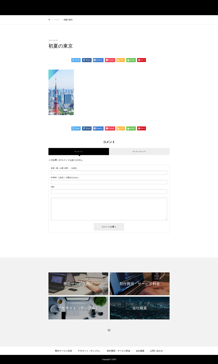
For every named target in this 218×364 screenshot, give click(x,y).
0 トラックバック (139, 151)
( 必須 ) (64, 168)
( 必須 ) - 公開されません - (65, 177)
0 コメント (79, 151)
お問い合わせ (156, 351)
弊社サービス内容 (63, 351)
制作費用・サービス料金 (118, 351)
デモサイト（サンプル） (89, 351)
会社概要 (140, 351)
